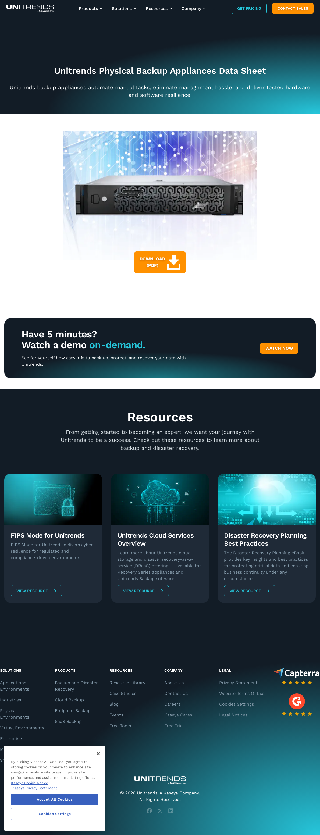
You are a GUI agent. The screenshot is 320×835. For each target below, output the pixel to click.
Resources (159, 8)
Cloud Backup (69, 699)
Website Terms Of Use (241, 693)
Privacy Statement (238, 682)
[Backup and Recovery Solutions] (30, 8)
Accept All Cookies (55, 799)
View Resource (36, 591)
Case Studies (122, 693)
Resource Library (127, 682)
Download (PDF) (160, 262)
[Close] (98, 754)
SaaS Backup (68, 721)
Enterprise (11, 738)
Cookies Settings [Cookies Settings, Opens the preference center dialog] (55, 814)
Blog (114, 704)
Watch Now (279, 348)
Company (194, 8)
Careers (172, 704)
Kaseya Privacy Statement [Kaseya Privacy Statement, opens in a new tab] (34, 788)
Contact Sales (293, 8)
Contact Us (176, 693)
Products (91, 8)
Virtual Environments (22, 727)
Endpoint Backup (73, 710)
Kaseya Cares (178, 714)
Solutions (124, 8)
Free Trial (174, 725)
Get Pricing (249, 8)
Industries (10, 699)
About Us (174, 682)
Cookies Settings (236, 704)
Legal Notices (233, 714)
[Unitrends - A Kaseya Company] (160, 780)
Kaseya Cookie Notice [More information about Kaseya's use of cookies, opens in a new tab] (29, 783)
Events (116, 714)
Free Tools (120, 725)
